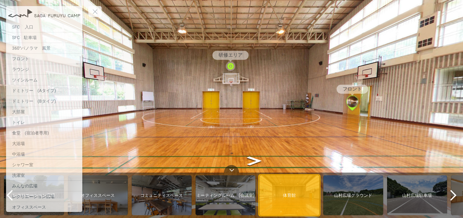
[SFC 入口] (44, 27)
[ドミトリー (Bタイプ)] (44, 101)
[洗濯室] (44, 175)
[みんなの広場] (44, 186)
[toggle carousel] (231, 169)
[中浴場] (44, 154)
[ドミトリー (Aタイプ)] (44, 90)
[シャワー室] (44, 165)
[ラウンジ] (44, 69)
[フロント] (44, 59)
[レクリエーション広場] (44, 196)
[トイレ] (44, 122)
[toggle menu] (95, 11)
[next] (453, 195)
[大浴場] (44, 143)
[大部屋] (44, 112)
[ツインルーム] (44, 80)
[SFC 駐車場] (44, 37)
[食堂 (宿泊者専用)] (44, 133)
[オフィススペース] (44, 207)
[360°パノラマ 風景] (44, 48)
